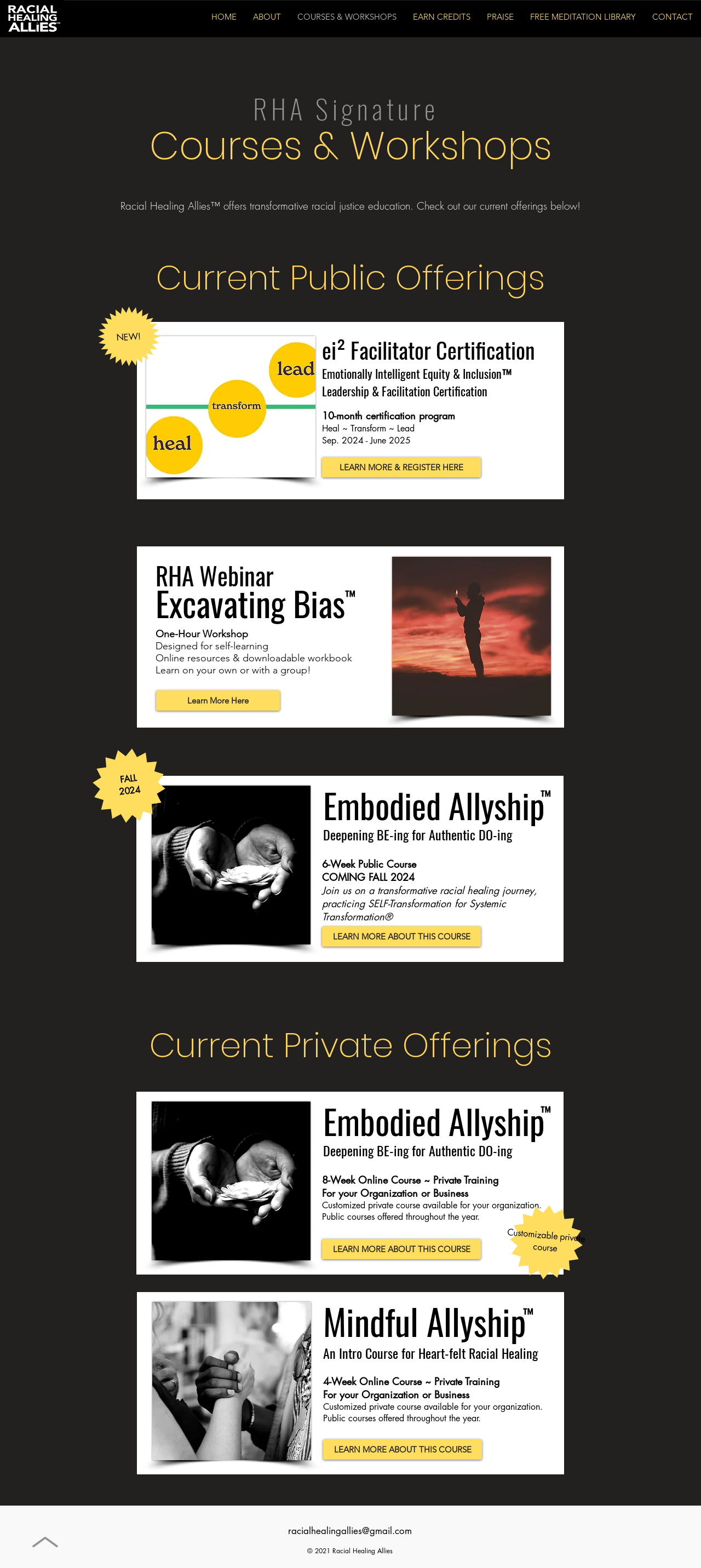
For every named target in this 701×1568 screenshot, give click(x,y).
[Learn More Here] (218, 700)
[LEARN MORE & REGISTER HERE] (401, 467)
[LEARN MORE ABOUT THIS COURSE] (401, 936)
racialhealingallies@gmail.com (350, 1531)
